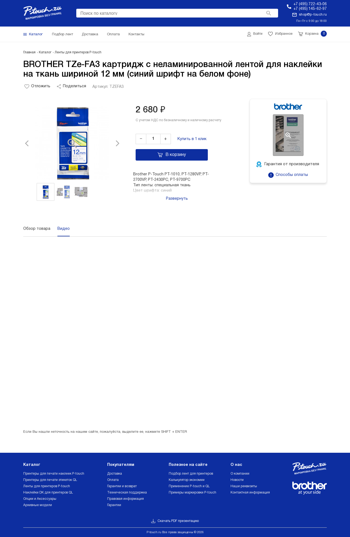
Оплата (113, 479)
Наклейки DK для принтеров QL (48, 492)
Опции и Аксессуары (39, 498)
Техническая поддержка (127, 492)
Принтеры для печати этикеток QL (50, 479)
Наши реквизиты (244, 486)
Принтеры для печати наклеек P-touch (53, 473)
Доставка (114, 473)
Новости (237, 479)
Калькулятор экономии (187, 479)
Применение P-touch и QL (189, 486)
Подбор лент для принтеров (191, 473)
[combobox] (177, 13)
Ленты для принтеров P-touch (46, 486)
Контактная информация (250, 492)
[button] (30, 143)
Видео (63, 229)
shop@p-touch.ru (313, 14)
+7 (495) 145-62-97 (310, 9)
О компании (240, 473)
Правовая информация (125, 498)
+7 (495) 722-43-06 (310, 4)
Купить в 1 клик (191, 139)
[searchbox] (177, 12)
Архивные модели (37, 505)
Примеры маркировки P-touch (192, 492)
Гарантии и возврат (122, 486)
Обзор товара (36, 229)
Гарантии (114, 505)
